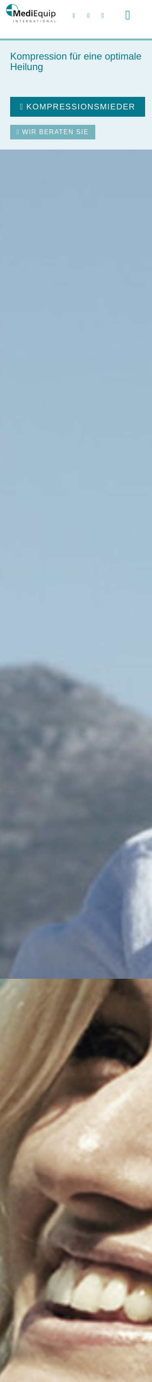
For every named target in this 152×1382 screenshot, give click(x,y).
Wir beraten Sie (53, 131)
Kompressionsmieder (77, 106)
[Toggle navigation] (127, 15)
